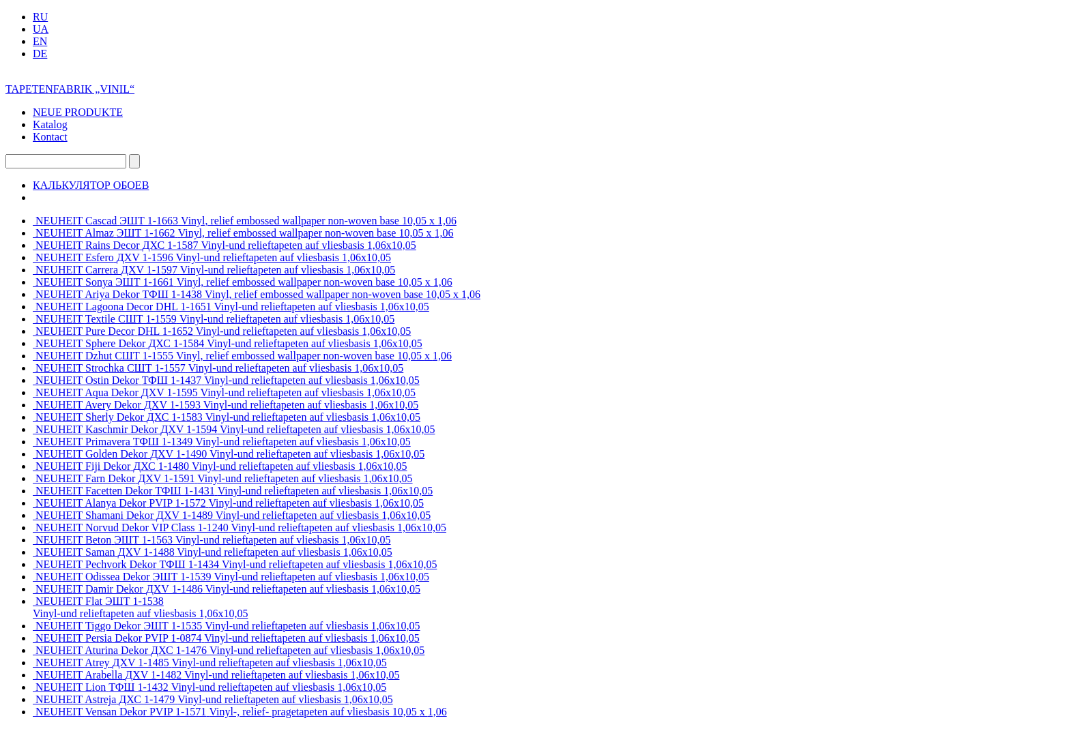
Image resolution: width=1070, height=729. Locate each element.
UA (40, 29)
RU (40, 17)
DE (40, 53)
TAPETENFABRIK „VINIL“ (69, 89)
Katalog (50, 124)
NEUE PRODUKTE (78, 112)
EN (40, 41)
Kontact (50, 137)
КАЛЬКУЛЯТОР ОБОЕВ (91, 185)
